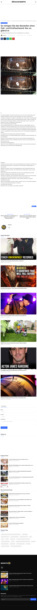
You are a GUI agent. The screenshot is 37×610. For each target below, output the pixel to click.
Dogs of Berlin (12, 543)
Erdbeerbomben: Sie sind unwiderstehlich (17, 517)
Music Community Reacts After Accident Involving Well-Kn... (14, 315)
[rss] (2, 567)
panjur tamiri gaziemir (14, 536)
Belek (30, 536)
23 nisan (12, 541)
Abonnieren (33, 599)
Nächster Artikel (28, 214)
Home (2, 20)
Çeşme (2, 539)
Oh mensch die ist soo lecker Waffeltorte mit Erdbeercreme (20, 499)
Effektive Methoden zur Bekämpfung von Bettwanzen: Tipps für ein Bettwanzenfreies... (9, 217)
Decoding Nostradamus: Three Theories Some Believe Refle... (14, 288)
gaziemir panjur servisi (5, 536)
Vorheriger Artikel (9, 214)
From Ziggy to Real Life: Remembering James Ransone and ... (14, 370)
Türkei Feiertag (24, 534)
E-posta (2, 414)
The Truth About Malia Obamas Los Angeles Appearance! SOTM (21, 477)
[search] (35, 2)
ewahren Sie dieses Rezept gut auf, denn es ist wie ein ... (20, 573)
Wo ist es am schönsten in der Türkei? (23, 539)
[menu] (1, 2)
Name (2, 409)
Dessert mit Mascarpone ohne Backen (16, 523)
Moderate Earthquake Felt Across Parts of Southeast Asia (13, 397)
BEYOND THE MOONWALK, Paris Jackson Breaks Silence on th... (21, 465)
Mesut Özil (28, 543)
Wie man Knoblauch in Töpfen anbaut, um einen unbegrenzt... (21, 511)
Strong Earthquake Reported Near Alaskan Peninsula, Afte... (21, 585)
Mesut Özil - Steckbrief (5, 546)
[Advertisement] (18, 12)
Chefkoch (10, 224)
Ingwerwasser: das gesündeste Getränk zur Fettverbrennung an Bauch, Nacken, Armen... (28, 217)
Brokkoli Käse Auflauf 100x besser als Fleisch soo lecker (19, 505)
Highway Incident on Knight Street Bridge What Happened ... (20, 471)
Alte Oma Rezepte (7, 20)
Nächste (34, 206)
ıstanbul (7, 539)
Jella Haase (33, 541)
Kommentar (3, 419)
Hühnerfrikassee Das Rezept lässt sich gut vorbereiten (19, 493)
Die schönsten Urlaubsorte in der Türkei (22, 541)
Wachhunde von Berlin (20, 543)
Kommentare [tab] (3, 406)
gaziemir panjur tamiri (24, 536)
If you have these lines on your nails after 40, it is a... (19, 459)
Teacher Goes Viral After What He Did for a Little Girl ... (12, 260)
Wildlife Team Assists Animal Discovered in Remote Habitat (13, 343)
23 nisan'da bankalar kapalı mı (16, 546)
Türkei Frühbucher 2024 (5, 541)
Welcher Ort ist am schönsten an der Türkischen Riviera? (10, 534)
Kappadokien (12, 539)
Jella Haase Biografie (4, 543)
